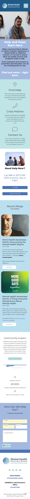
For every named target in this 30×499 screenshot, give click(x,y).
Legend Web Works (19, 494)
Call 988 (15, 187)
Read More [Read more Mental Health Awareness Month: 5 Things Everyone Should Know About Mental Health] (9, 324)
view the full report (15, 358)
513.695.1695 (15, 487)
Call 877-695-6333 (15, 193)
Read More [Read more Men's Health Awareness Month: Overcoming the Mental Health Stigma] (9, 267)
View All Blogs (15, 208)
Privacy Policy (19, 496)
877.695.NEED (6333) (15, 478)
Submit (6, 445)
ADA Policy (10, 496)
